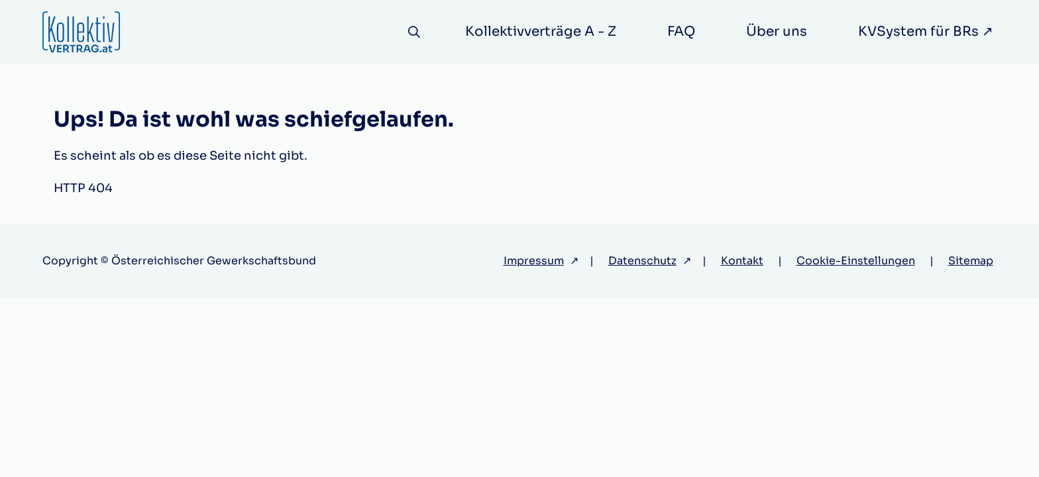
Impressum (534, 261)
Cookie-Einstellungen (855, 261)
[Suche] (414, 32)
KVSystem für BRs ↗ (925, 31)
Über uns (776, 31)
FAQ (681, 31)
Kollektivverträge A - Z (540, 31)
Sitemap (970, 261)
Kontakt (742, 261)
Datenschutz (642, 261)
